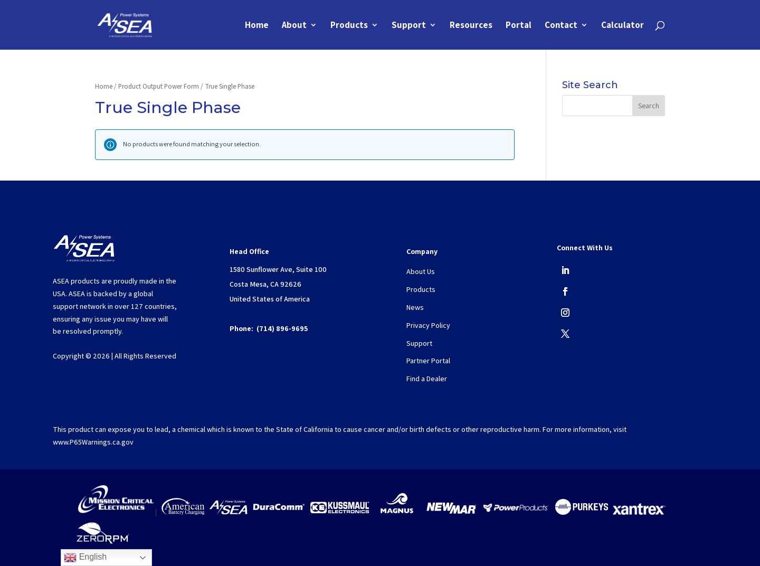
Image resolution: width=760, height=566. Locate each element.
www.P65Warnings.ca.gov (93, 442)
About (294, 26)
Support (409, 26)
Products (349, 26)
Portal (518, 26)
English (85, 557)
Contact (561, 26)
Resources (471, 26)
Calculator (622, 26)
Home (257, 26)
